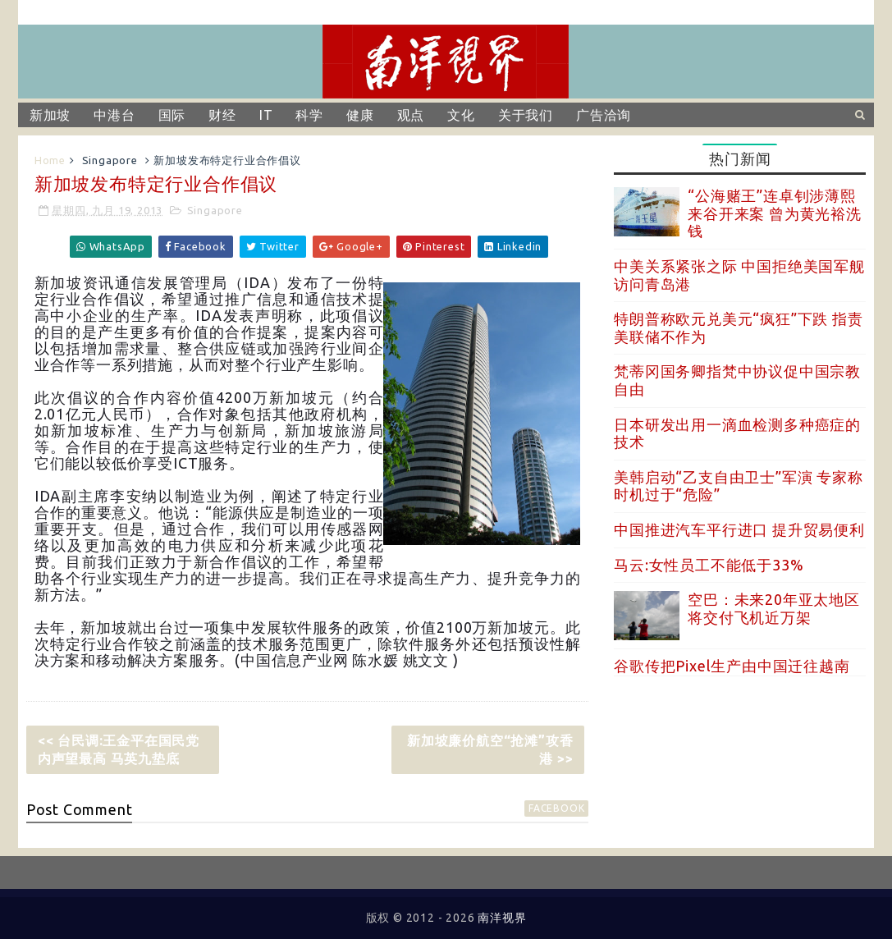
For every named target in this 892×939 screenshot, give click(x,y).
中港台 (114, 115)
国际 (172, 115)
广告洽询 (603, 115)
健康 (360, 115)
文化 (461, 115)
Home (50, 160)
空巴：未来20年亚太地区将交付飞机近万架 (774, 608)
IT (266, 115)
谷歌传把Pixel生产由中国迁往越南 (731, 665)
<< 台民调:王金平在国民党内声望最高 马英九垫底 (118, 749)
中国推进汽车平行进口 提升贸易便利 (739, 529)
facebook (556, 808)
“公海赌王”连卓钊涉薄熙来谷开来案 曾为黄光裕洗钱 (775, 213)
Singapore (110, 160)
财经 (222, 115)
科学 (309, 115)
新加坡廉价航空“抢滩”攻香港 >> (490, 749)
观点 (411, 115)
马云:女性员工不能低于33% (708, 565)
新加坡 (50, 115)
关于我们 (525, 115)
